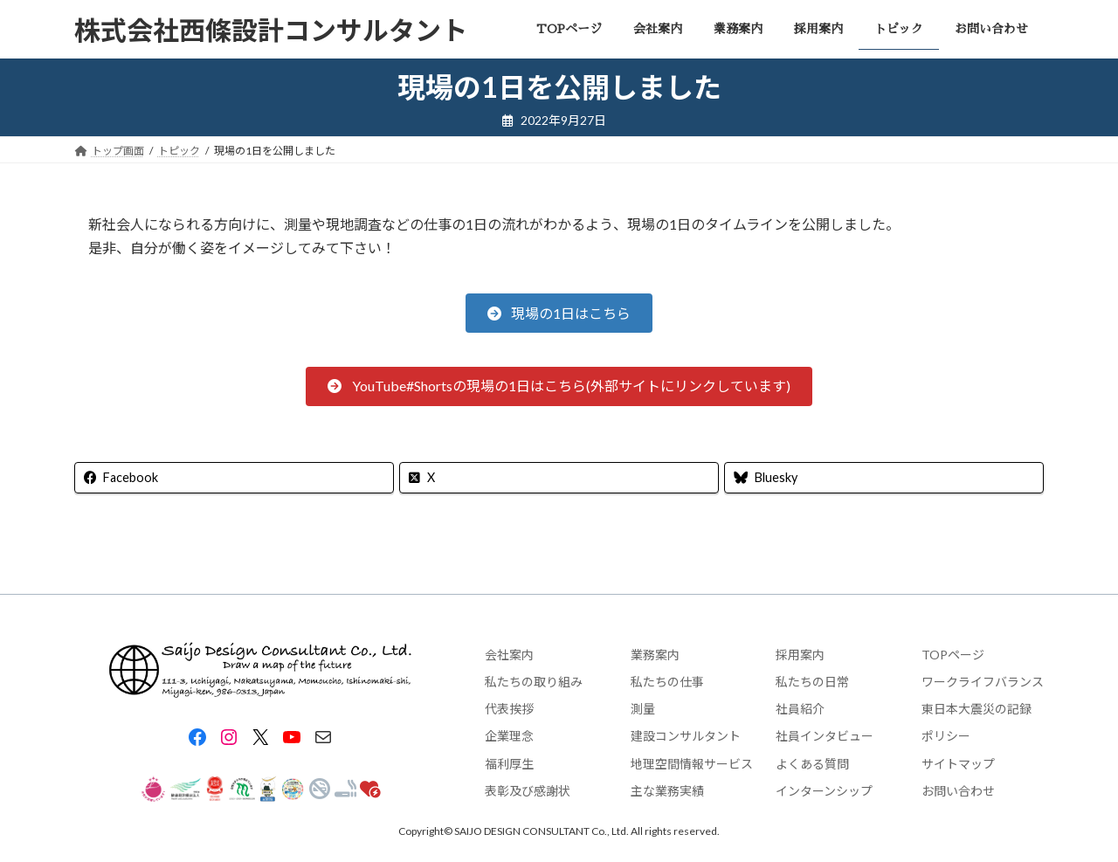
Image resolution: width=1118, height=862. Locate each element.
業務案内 (655, 654)
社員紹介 (800, 708)
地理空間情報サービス (692, 763)
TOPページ (952, 654)
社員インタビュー (824, 736)
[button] (559, 313)
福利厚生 (509, 763)
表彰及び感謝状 (527, 790)
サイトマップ (958, 763)
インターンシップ (824, 790)
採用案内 (800, 654)
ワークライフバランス (982, 681)
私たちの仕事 (667, 681)
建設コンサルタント (686, 736)
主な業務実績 (667, 790)
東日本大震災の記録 (976, 708)
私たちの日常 (812, 681)
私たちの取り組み (534, 681)
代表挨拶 (509, 708)
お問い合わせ (958, 790)
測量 (643, 708)
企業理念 (509, 736)
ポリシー (945, 736)
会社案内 (509, 654)
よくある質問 (812, 763)
